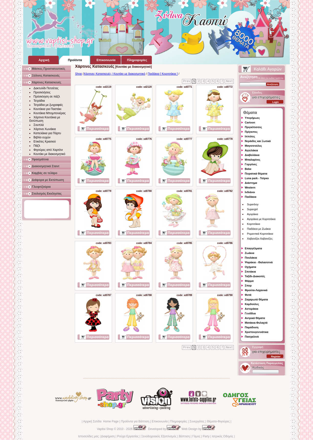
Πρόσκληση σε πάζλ (47, 96)
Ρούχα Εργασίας (128, 436)
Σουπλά (39, 125)
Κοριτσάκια (253, 223)
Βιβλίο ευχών (42, 137)
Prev (186, 81)
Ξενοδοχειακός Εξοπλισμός (159, 436)
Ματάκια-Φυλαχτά (256, 322)
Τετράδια (39, 100)
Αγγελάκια (251, 150)
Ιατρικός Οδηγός (222, 436)
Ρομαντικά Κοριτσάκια (260, 233)
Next (229, 81)
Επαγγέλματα (253, 248)
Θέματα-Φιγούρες (218, 421)
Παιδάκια (250, 196)
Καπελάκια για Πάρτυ (47, 133)
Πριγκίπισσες (253, 127)
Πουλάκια (251, 257)
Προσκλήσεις (42, 92)
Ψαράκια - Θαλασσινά (259, 262)
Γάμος (196, 436)
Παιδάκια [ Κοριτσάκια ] (163, 74)
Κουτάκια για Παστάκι (47, 109)
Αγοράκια (252, 214)
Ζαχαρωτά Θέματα (256, 299)
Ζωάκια (249, 253)
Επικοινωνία (160, 421)
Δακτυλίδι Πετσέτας (46, 88)
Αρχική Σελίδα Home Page (101, 421)
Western (250, 187)
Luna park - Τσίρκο (257, 178)
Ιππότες (250, 136)
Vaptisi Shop (105, 429)
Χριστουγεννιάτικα (256, 331)
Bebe (248, 168)
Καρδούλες (252, 304)
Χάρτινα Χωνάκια (45, 129)
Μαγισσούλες (253, 145)
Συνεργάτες (197, 421)
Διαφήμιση (108, 436)
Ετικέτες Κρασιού (45, 141)
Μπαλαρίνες (252, 159)
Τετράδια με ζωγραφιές (48, 105)
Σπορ (248, 285)
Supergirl (252, 209)
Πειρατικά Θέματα (256, 173)
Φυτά (248, 294)
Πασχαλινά (252, 336)
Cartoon (250, 122)
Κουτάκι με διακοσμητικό (49, 154)
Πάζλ (37, 145)
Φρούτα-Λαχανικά (256, 290)
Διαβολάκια (252, 155)
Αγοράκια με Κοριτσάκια (261, 219)
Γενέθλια (250, 313)
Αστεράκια (251, 308)
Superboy (252, 204)
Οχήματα (250, 266)
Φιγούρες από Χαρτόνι (48, 150)
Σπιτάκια (250, 271)
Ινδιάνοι (250, 192)
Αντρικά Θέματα (255, 318)
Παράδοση (251, 327)
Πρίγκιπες (251, 131)
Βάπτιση (184, 436)
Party (206, 436)
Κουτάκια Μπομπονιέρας (50, 113)
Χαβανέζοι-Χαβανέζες (260, 238)
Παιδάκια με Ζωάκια (259, 228)
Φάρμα (249, 280)
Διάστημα (251, 182)
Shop (78, 74)
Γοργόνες (251, 164)
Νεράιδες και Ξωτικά (258, 141)
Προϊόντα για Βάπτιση (135, 421)
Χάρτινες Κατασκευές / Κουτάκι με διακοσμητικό (114, 74)
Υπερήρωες (252, 117)
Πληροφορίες (178, 421)
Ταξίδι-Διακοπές (255, 276)
